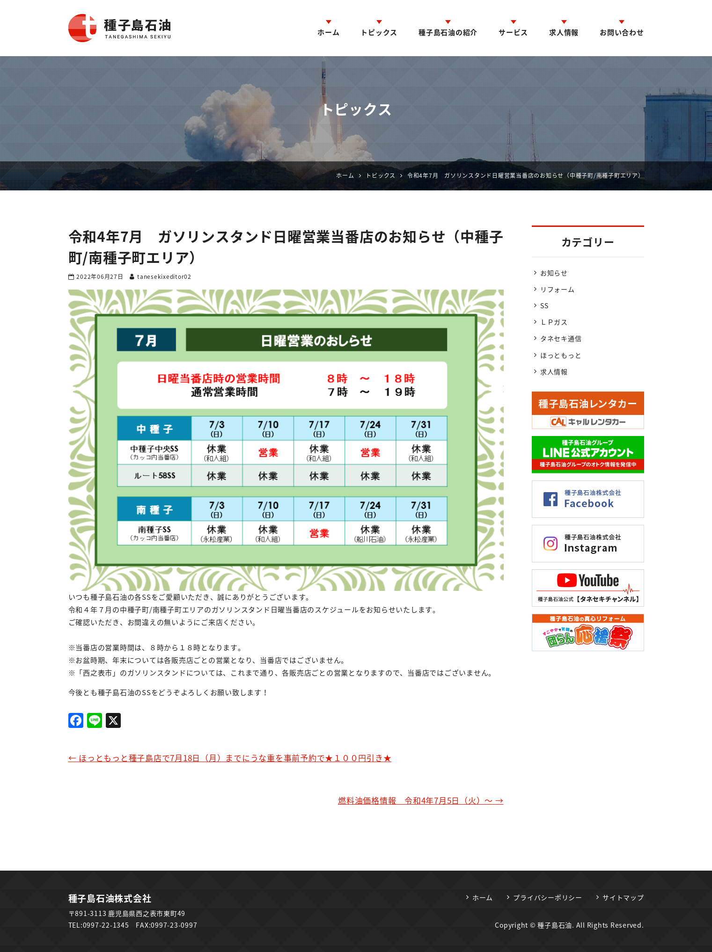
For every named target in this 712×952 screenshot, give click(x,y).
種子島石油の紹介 (447, 32)
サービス (513, 32)
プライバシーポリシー (547, 897)
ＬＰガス (554, 322)
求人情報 (564, 32)
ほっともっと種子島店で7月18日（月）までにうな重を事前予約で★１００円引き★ (230, 757)
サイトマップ (623, 897)
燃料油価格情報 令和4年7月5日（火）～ (421, 800)
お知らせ (554, 272)
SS (544, 305)
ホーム (328, 32)
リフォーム (557, 289)
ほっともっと (561, 355)
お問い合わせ (622, 32)
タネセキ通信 (561, 338)
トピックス (378, 32)
